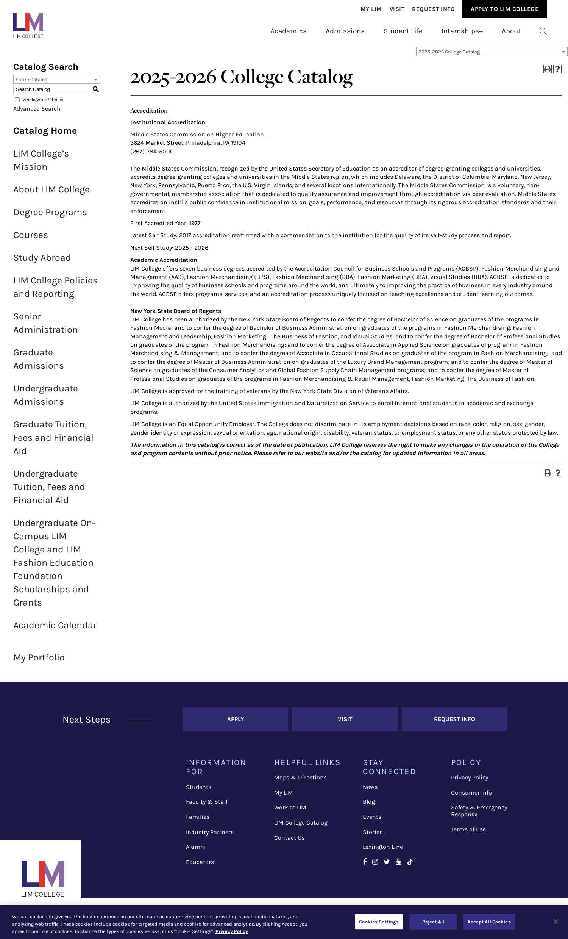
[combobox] (492, 56)
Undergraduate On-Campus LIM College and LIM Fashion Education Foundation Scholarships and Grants (54, 567)
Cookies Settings (379, 921)
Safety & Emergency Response (479, 815)
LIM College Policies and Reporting (55, 291)
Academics (288, 31)
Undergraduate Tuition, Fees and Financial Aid (49, 491)
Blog (369, 806)
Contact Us (289, 842)
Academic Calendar (55, 629)
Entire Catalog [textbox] (31, 84)
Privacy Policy (469, 782)
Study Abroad (42, 262)
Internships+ (462, 31)
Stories (372, 836)
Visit (397, 9)
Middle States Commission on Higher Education (197, 138)
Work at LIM (290, 811)
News (370, 791)
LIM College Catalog (301, 827)
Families (197, 821)
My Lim (371, 9)
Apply (235, 723)
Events (372, 821)
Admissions (345, 31)
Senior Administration (45, 327)
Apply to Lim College (504, 9)
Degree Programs (50, 216)
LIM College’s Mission (41, 164)
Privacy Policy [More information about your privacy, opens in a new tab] (231, 931)
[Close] (556, 921)
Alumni (196, 851)
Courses (30, 239)
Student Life (403, 31)
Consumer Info (471, 797)
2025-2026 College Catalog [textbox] (449, 56)
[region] (284, 922)
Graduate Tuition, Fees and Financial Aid (53, 442)
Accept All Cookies (488, 921)
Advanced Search (37, 113)
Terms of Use (468, 833)
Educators (200, 866)
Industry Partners (210, 836)
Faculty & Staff (207, 806)
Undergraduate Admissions (45, 399)
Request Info (433, 9)
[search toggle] (543, 31)
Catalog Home (45, 135)
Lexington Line (383, 851)
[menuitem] (371, 9)
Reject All (433, 921)
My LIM (283, 797)
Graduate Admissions (38, 363)
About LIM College (51, 193)
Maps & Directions (300, 782)
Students (198, 791)
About (511, 31)
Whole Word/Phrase (42, 104)
